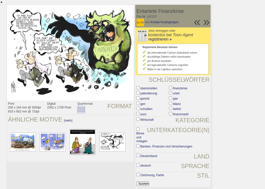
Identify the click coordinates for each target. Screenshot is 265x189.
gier (175, 98)
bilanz (177, 104)
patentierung (148, 93)
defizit (177, 109)
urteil (176, 93)
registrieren (160, 39)
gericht (144, 98)
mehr (68, 120)
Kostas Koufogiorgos (164, 22)
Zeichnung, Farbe (152, 175)
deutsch (145, 165)
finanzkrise (180, 88)
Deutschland (148, 156)
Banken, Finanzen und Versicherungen (166, 146)
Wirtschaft (147, 120)
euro (143, 114)
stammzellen (148, 88)
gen (142, 104)
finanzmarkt (180, 114)
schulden (146, 109)
